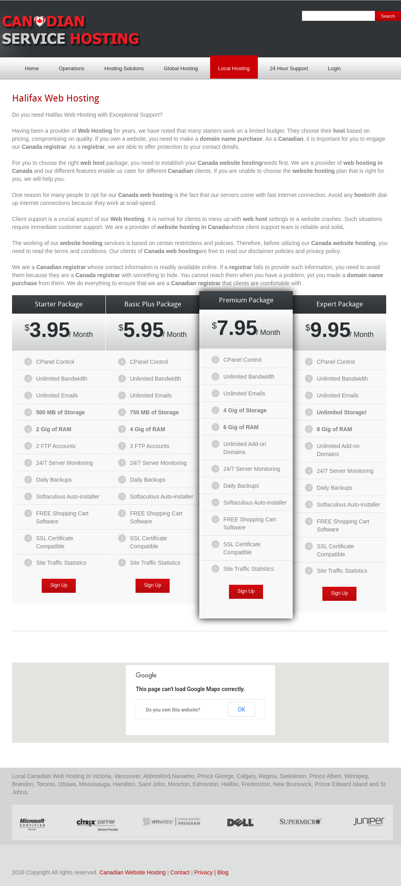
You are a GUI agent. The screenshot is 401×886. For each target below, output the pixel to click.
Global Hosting (181, 68)
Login (332, 66)
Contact (180, 872)
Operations (72, 68)
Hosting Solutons (122, 66)
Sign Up (58, 585)
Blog (223, 872)
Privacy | (205, 872)
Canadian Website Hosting (132, 872)
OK (241, 709)
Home (32, 68)
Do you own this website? (173, 710)
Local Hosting (232, 66)
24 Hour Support (287, 66)
